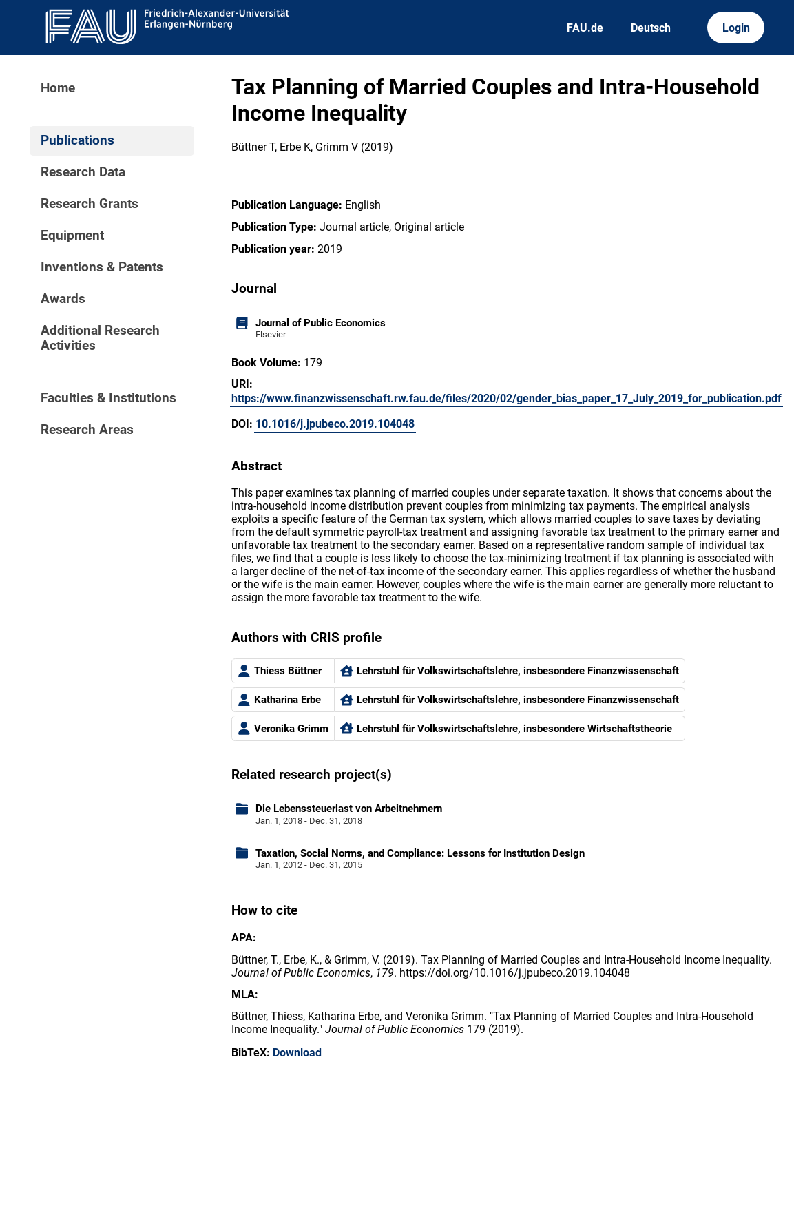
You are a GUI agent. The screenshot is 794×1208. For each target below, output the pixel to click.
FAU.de (585, 27)
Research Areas (87, 429)
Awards (63, 298)
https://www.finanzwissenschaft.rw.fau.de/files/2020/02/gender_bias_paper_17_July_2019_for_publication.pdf (506, 398)
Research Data (83, 172)
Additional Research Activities (100, 338)
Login (736, 27)
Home (58, 88)
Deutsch (651, 27)
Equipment (72, 235)
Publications (77, 140)
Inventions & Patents (102, 267)
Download (297, 1052)
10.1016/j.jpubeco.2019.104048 (335, 423)
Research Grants (89, 203)
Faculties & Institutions (108, 398)
